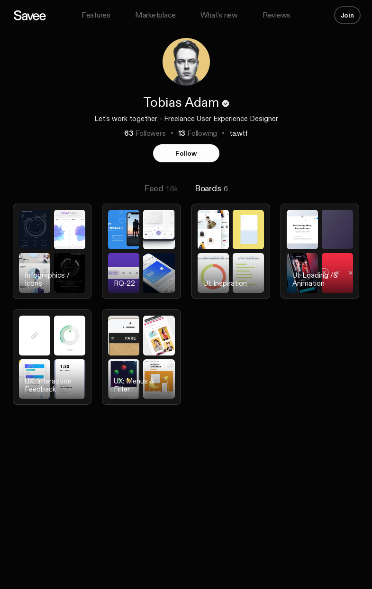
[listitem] (52, 257)
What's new (219, 14)
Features (96, 14)
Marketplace (155, 14)
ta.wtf (238, 133)
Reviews (276, 14)
